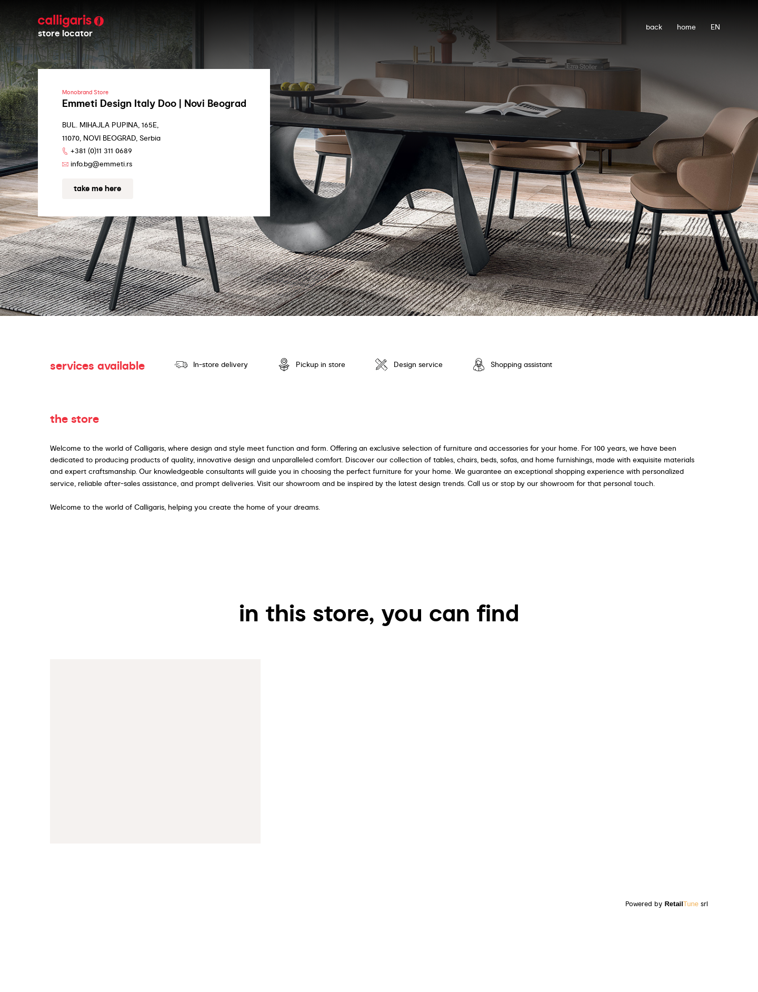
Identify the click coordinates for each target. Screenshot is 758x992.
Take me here (97, 188)
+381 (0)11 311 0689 (101, 150)
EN (715, 27)
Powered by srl (666, 904)
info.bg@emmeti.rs (101, 164)
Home (686, 27)
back (654, 27)
